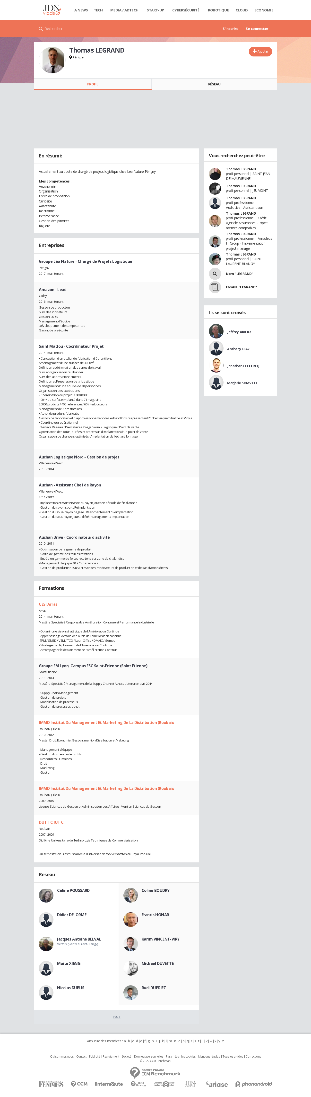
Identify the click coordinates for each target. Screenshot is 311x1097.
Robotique (218, 10)
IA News (80, 10)
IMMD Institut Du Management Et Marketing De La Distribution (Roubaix (106, 722)
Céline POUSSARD (73, 890)
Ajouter (263, 51)
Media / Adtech (124, 10)
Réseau (214, 84)
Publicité (94, 1056)
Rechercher (53, 28)
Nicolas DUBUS (70, 987)
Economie (263, 10)
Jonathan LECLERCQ (243, 366)
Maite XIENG (68, 963)
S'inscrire (230, 28)
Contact (81, 1056)
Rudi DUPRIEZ (154, 987)
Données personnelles (148, 1056)
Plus (116, 1017)
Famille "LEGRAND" (241, 287)
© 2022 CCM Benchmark (155, 1061)
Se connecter (257, 28)
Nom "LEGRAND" (239, 273)
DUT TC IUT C (51, 822)
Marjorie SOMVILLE (242, 383)
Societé (126, 1056)
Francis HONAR (155, 914)
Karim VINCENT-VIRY (161, 939)
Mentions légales (209, 1056)
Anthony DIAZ (238, 349)
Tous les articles (233, 1056)
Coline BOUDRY (156, 890)
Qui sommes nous (62, 1056)
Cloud (242, 10)
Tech (98, 10)
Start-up (155, 10)
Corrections (253, 1056)
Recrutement (111, 1056)
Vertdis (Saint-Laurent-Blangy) (77, 944)
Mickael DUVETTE (158, 963)
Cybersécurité (185, 10)
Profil (92, 84)
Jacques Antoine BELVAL (79, 939)
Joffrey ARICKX (239, 331)
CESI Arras (48, 604)
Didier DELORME (71, 914)
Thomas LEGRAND (241, 169)
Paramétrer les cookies (181, 1056)
